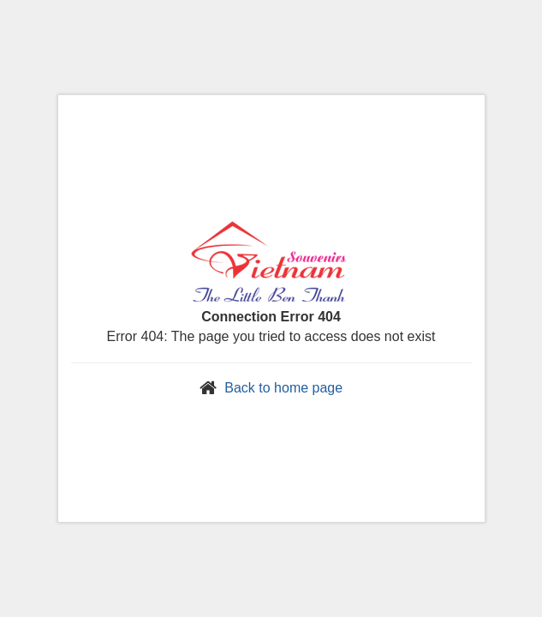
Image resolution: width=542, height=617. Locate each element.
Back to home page (283, 387)
